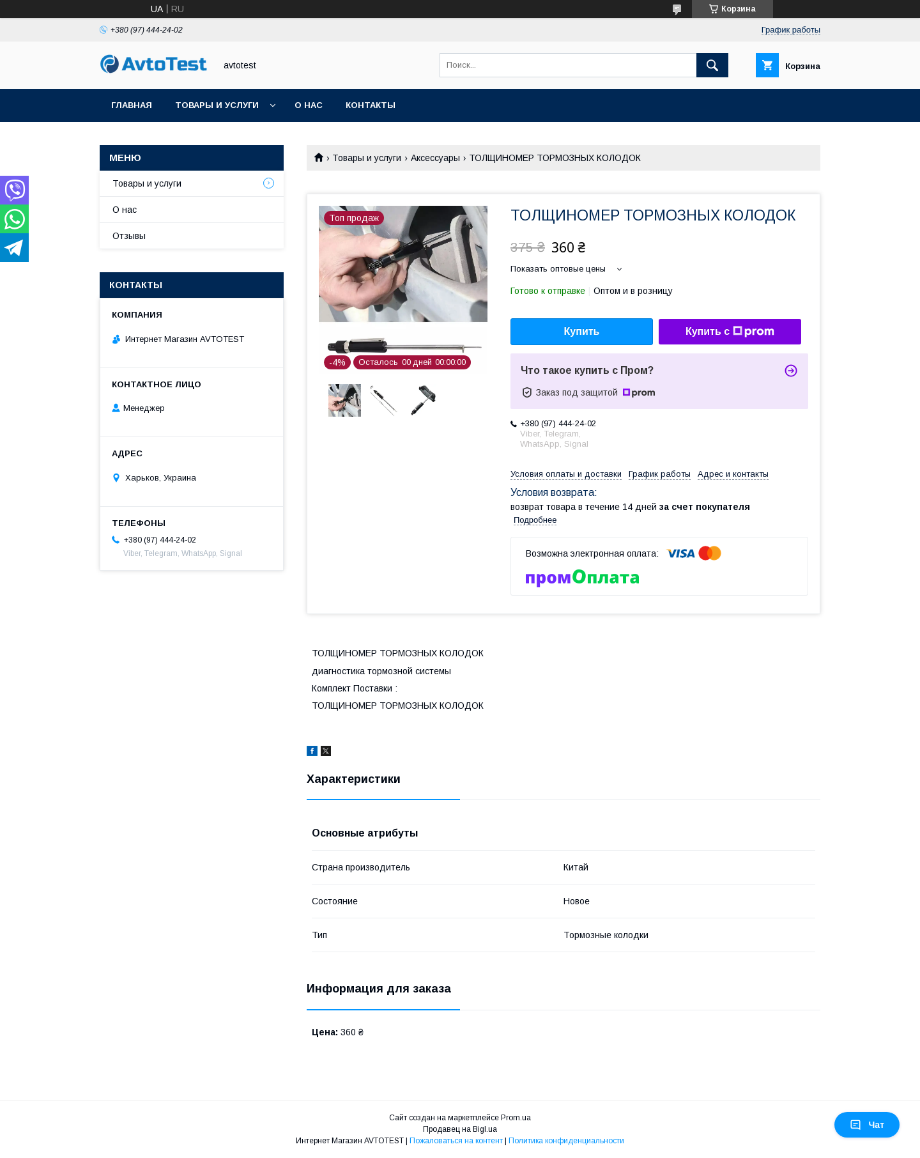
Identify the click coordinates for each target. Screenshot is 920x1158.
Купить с (730, 331)
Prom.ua (516, 1117)
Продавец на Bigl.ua (460, 1129)
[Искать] (712, 65)
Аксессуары (435, 158)
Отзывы (129, 236)
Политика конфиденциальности (566, 1140)
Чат (867, 1125)
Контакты (370, 105)
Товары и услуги (217, 105)
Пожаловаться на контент (456, 1140)
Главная (131, 105)
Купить (582, 331)
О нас (309, 105)
